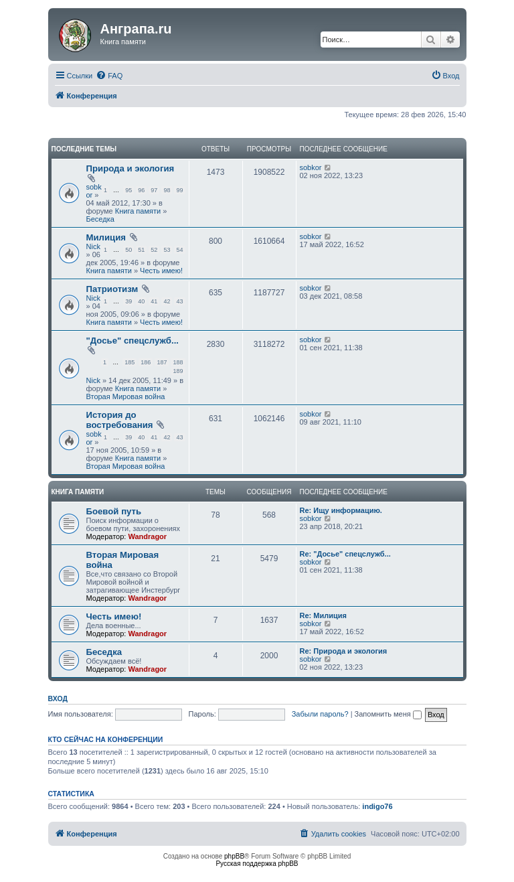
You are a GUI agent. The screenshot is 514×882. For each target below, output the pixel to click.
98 (166, 190)
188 (178, 362)
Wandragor (147, 536)
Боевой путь (114, 511)
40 (141, 301)
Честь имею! (161, 271)
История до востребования (119, 420)
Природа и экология (130, 168)
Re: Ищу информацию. (341, 510)
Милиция (106, 237)
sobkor (311, 167)
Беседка (100, 219)
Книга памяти (138, 211)
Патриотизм (112, 289)
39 (128, 301)
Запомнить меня (388, 714)
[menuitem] (109, 76)
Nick (93, 246)
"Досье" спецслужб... (132, 341)
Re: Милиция (323, 615)
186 (146, 362)
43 (179, 301)
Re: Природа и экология (344, 651)
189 (178, 371)
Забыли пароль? (320, 714)
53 (166, 249)
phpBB (234, 856)
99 (179, 190)
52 (154, 249)
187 (162, 362)
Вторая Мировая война (125, 396)
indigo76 (377, 806)
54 (179, 249)
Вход (58, 698)
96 (141, 190)
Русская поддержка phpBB (257, 863)
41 (154, 301)
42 (166, 301)
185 (129, 362)
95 (128, 190)
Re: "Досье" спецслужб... (345, 554)
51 (141, 249)
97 (154, 190)
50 (128, 249)
